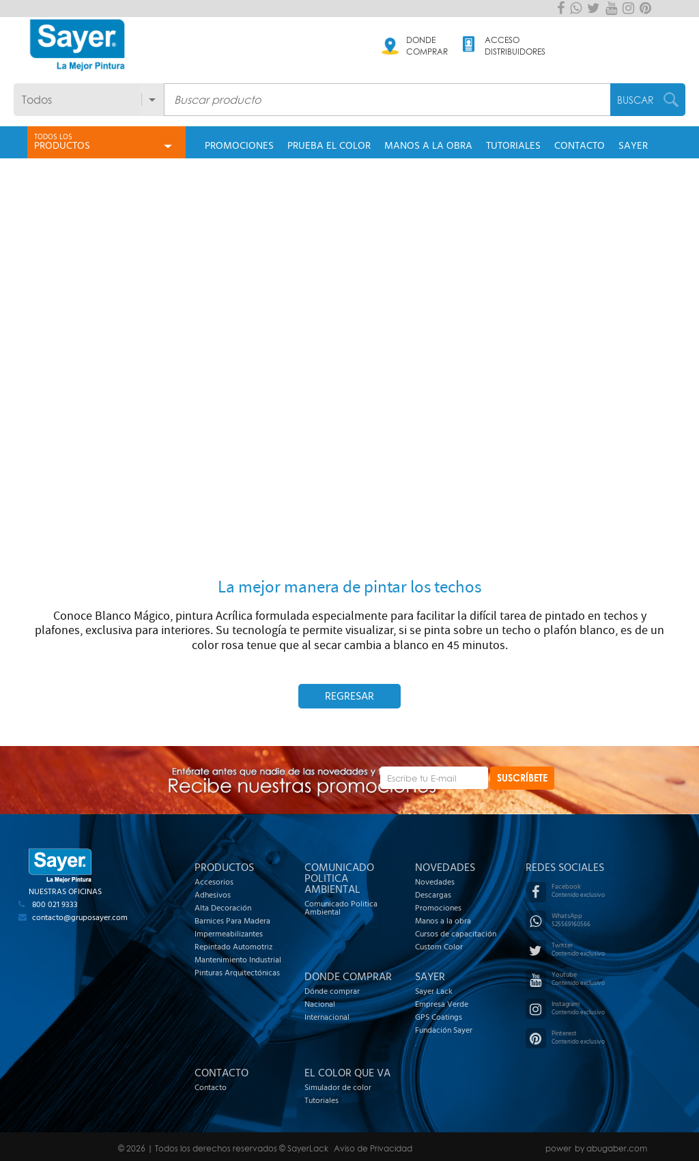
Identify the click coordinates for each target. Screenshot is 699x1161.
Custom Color (439, 947)
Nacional (319, 1004)
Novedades (435, 882)
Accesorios (214, 882)
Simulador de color (337, 1087)
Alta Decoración (223, 908)
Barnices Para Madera (232, 921)
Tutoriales (321, 1100)
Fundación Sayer (443, 1030)
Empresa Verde (441, 1004)
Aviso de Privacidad (373, 1148)
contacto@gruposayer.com (80, 917)
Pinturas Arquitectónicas (237, 973)
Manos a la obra (443, 921)
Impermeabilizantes (229, 934)
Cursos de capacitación (455, 934)
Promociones (438, 908)
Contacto (211, 1087)
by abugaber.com (611, 1148)
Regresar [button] (349, 696)
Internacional (327, 1017)
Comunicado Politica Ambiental (340, 908)
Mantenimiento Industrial (238, 960)
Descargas (433, 895)
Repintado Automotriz (233, 947)
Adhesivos (213, 895)
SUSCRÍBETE (522, 778)
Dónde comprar (332, 991)
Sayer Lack (434, 991)
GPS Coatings (438, 1017)
